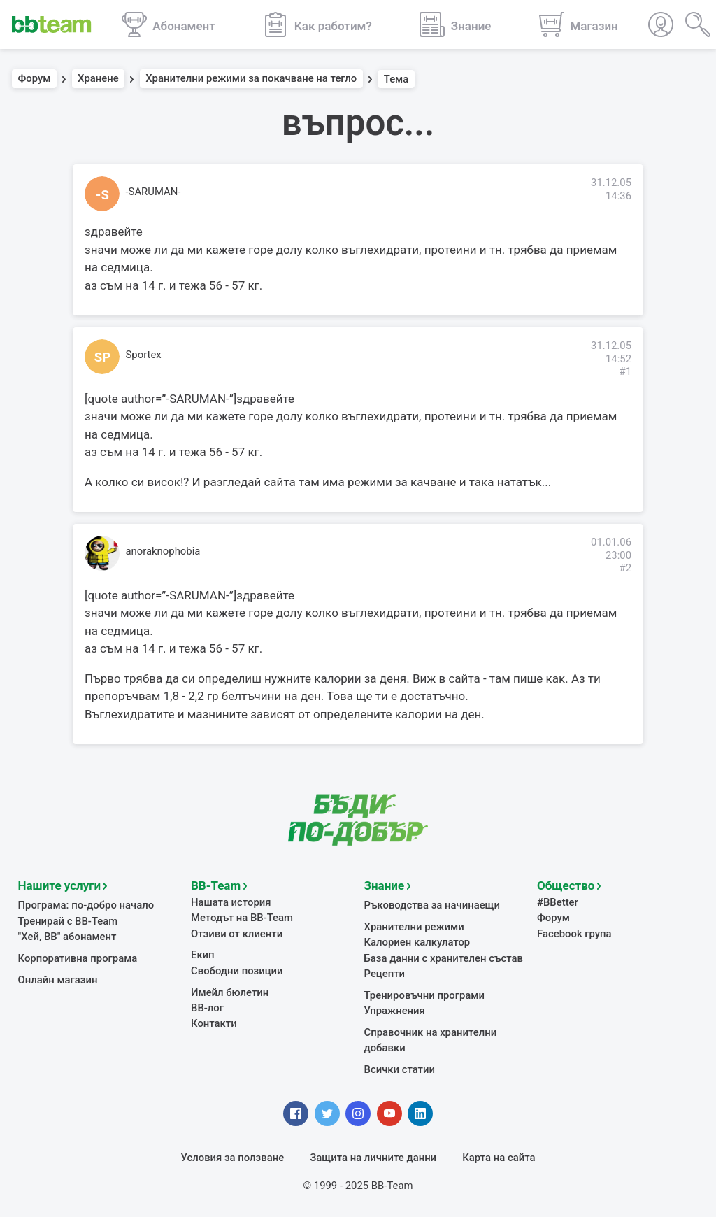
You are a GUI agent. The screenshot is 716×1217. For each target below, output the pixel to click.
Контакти (214, 1023)
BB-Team (216, 885)
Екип (203, 954)
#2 (625, 568)
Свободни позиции (237, 971)
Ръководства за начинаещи (432, 905)
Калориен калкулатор (417, 942)
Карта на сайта (498, 1157)
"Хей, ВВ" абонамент (67, 936)
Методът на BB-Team (242, 917)
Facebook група (574, 933)
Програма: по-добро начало (86, 905)
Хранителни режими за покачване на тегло (251, 79)
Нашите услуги (59, 885)
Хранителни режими (414, 926)
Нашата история (231, 902)
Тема (396, 79)
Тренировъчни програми (424, 995)
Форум (34, 79)
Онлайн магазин (58, 980)
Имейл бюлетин (229, 992)
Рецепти (385, 973)
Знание (384, 885)
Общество (565, 885)
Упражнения (394, 1010)
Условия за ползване (233, 1157)
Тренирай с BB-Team (68, 921)
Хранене (98, 79)
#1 (625, 371)
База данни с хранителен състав (443, 958)
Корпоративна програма (78, 958)
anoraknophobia (163, 551)
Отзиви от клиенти (236, 933)
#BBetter (557, 902)
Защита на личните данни (373, 1157)
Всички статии (399, 1069)
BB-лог (207, 1008)
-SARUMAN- (153, 191)
